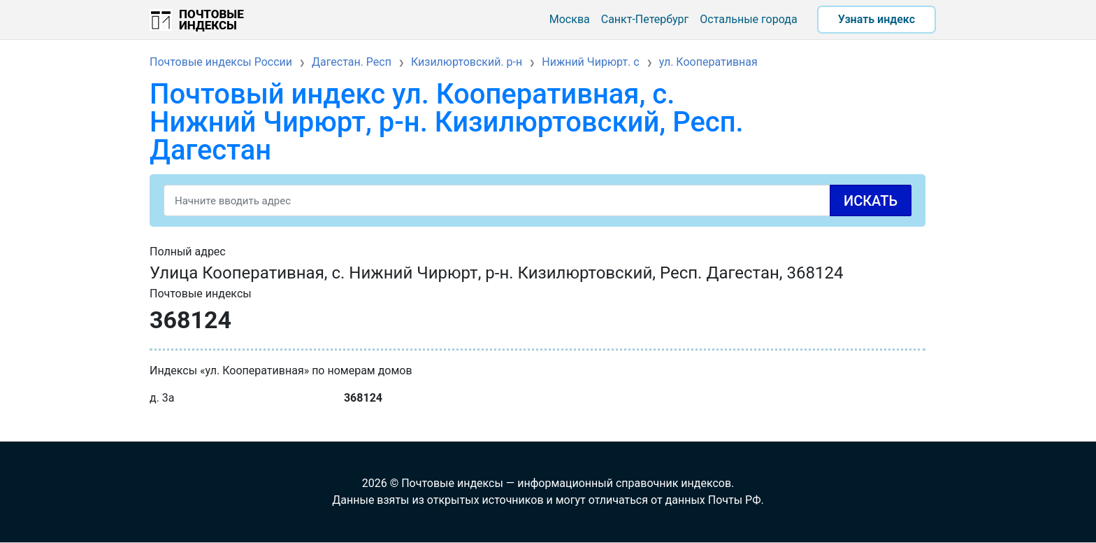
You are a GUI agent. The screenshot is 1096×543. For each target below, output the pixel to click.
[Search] (537, 200)
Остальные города (748, 19)
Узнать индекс (876, 19)
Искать (870, 200)
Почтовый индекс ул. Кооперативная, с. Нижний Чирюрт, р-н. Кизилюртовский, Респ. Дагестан (447, 122)
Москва (569, 19)
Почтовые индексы (211, 19)
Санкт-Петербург (645, 19)
